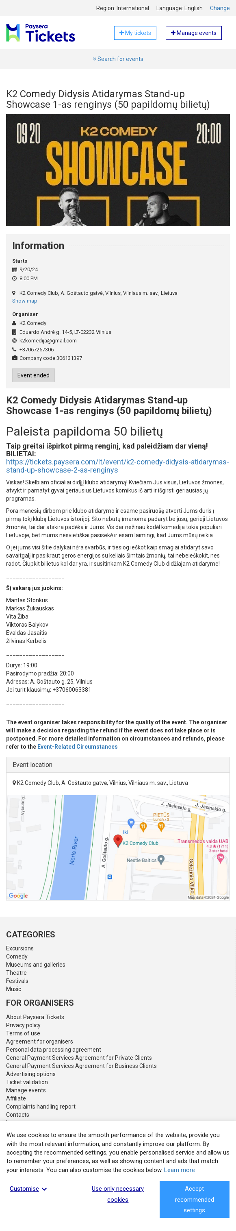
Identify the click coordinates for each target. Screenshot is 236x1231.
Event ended (33, 375)
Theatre (16, 973)
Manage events (26, 1090)
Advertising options (31, 1074)
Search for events (118, 59)
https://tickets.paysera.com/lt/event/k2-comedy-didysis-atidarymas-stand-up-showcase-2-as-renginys (117, 466)
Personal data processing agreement (53, 1049)
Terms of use (23, 1033)
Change (220, 8)
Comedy (17, 956)
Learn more (179, 1170)
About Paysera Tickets (35, 1017)
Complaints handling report (41, 1106)
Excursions (20, 948)
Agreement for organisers (39, 1041)
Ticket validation (27, 1082)
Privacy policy (23, 1025)
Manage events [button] (194, 33)
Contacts (17, 1114)
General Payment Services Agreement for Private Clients (79, 1058)
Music (13, 989)
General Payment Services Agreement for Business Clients (81, 1066)
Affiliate (16, 1098)
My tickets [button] (135, 33)
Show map (24, 301)
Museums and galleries (35, 964)
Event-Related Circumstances (77, 746)
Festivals (17, 981)
